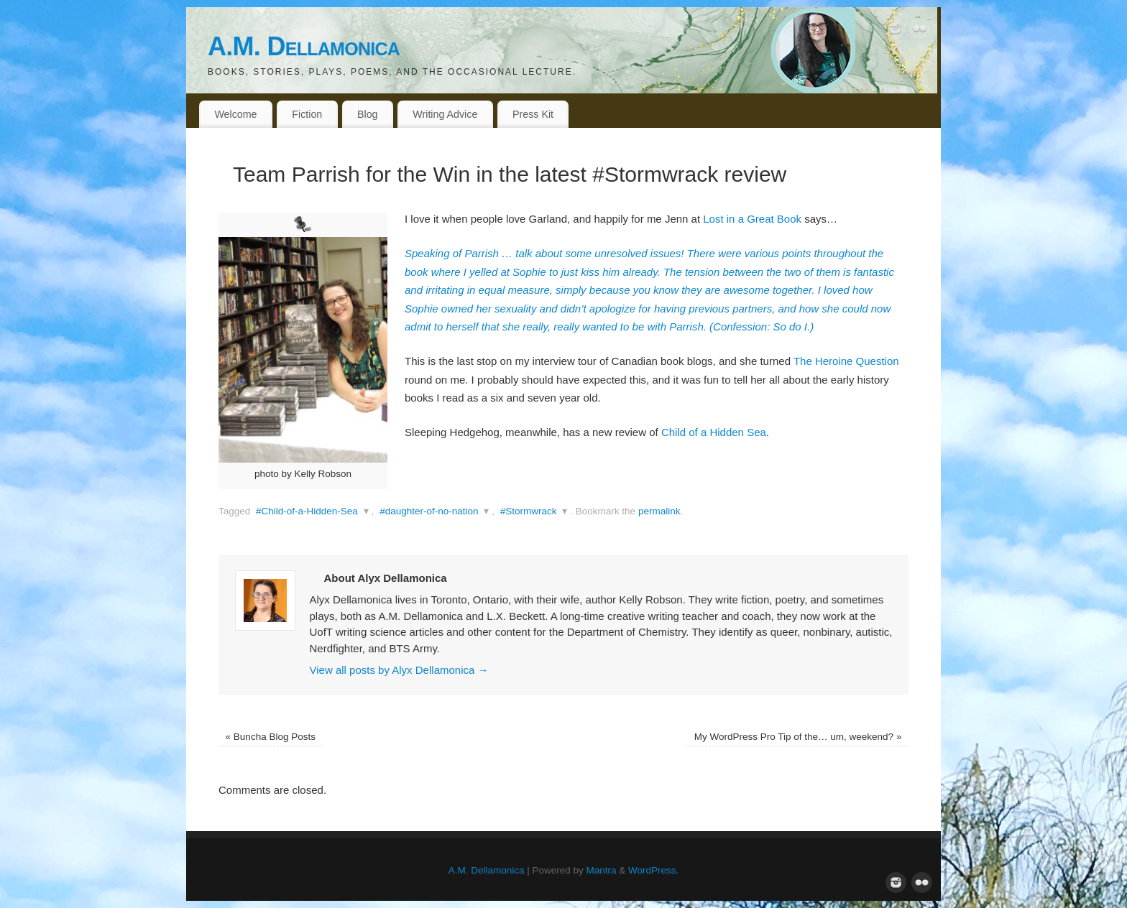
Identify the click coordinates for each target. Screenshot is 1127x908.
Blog (367, 114)
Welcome (235, 114)
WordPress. (653, 870)
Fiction (307, 114)
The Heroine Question (846, 361)
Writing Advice (445, 114)
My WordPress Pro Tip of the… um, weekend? (798, 736)
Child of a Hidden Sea (713, 432)
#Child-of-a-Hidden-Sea (307, 511)
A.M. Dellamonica (304, 46)
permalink (659, 511)
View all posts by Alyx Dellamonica (399, 670)
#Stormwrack (528, 511)
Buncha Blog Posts (271, 736)
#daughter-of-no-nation (429, 511)
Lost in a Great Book (753, 219)
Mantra (601, 870)
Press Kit (532, 114)
